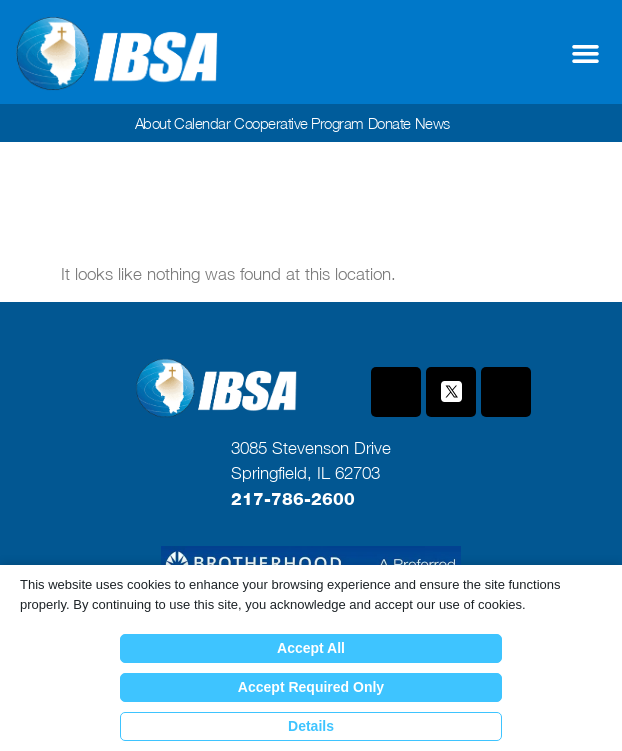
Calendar (202, 123)
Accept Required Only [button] (311, 687)
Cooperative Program (299, 123)
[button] (586, 54)
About (153, 123)
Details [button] (311, 726)
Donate (389, 123)
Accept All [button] (311, 648)
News (432, 123)
